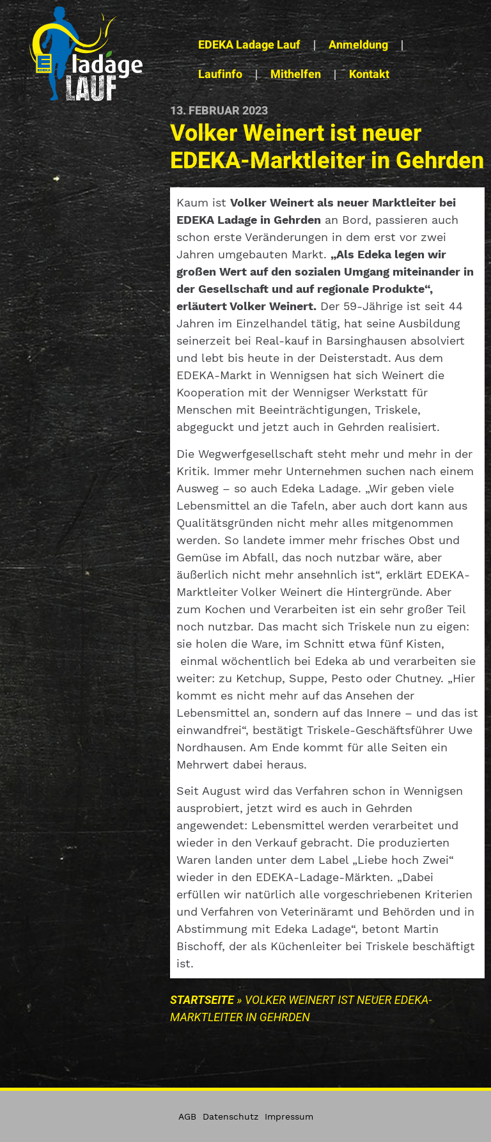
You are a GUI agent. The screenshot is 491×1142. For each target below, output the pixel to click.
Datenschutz (230, 1116)
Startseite (202, 999)
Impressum (289, 1116)
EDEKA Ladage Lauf (249, 45)
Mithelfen (295, 74)
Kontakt (369, 74)
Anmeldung (358, 45)
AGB (187, 1116)
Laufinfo (220, 74)
